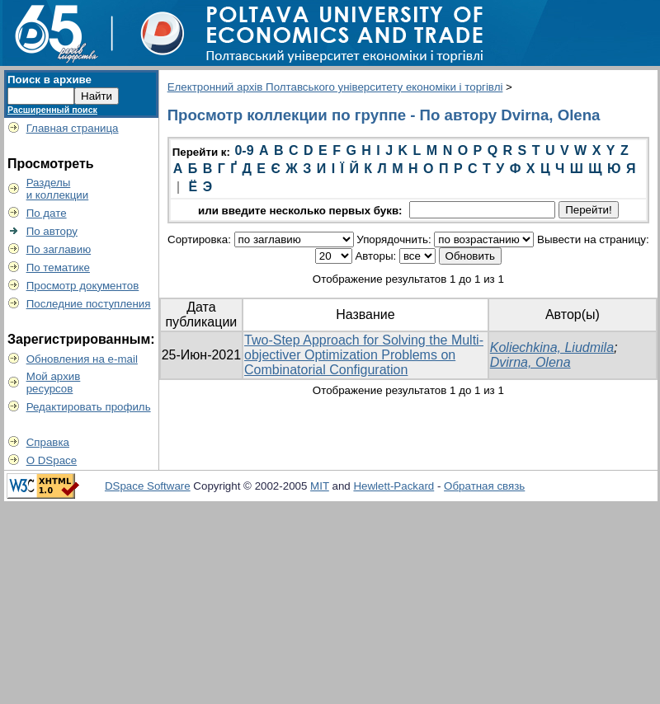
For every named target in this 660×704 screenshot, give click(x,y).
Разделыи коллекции (57, 188)
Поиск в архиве (49, 79)
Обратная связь (484, 486)
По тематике (58, 267)
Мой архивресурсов (53, 382)
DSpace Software (148, 486)
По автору (52, 231)
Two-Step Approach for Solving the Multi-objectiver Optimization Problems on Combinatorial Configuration (363, 355)
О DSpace (52, 460)
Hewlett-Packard (393, 486)
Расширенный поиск (52, 110)
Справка (47, 442)
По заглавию (59, 249)
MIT (319, 486)
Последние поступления (88, 304)
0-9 (243, 150)
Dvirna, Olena (530, 362)
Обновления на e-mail (82, 359)
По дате (46, 213)
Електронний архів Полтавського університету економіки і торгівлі (335, 87)
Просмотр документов (82, 285)
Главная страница (72, 128)
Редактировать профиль (88, 407)
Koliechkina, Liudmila (552, 347)
